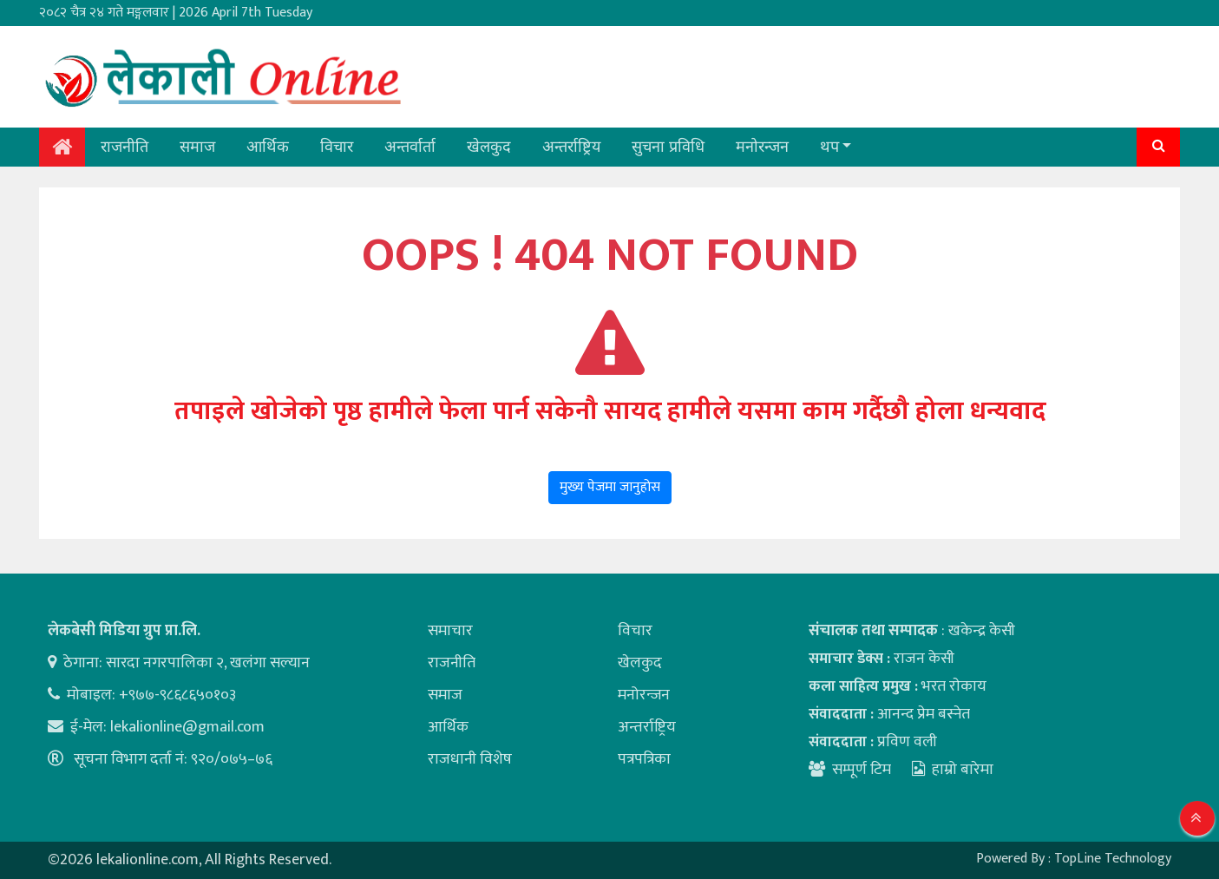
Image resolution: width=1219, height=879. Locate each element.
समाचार (450, 631)
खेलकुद (489, 146)
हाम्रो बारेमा (952, 770)
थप (829, 146)
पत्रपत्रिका (644, 759)
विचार (336, 146)
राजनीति (124, 146)
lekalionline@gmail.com (187, 727)
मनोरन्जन (762, 146)
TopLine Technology (1112, 858)
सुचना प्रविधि (668, 146)
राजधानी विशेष (470, 759)
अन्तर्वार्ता (410, 146)
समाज (197, 146)
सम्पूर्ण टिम (861, 770)
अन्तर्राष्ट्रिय (571, 146)
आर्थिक (267, 146)
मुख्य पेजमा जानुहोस (610, 487)
